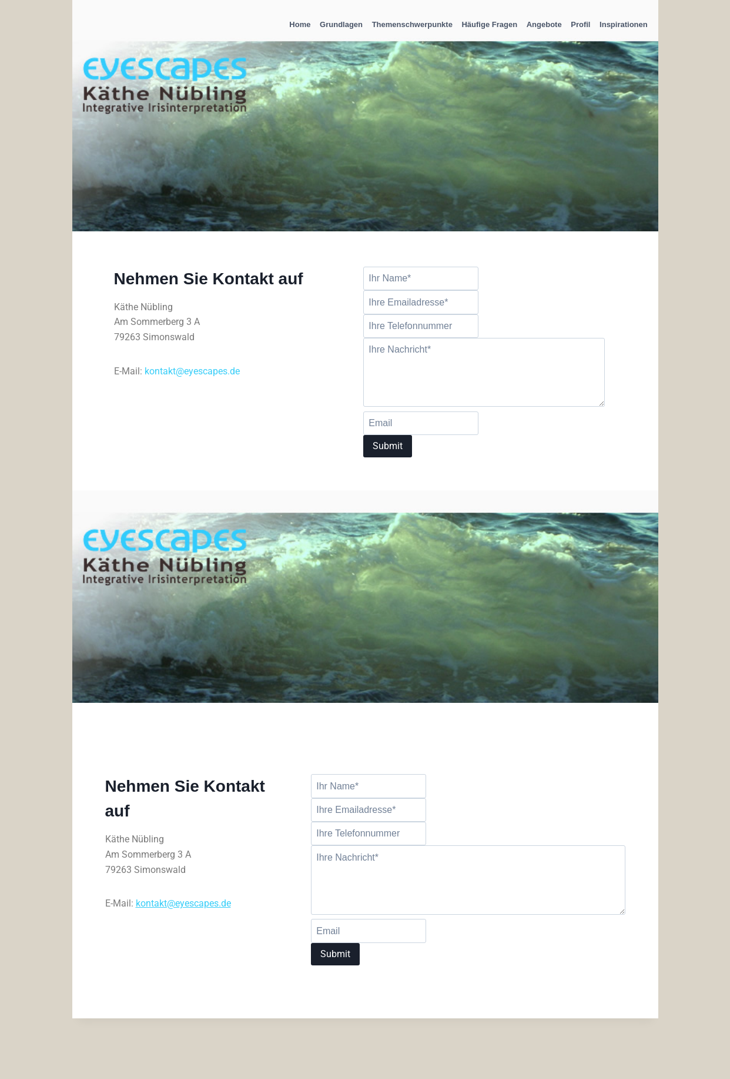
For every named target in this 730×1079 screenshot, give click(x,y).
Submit (388, 445)
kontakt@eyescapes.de (192, 371)
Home (299, 24)
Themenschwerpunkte (412, 24)
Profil (580, 24)
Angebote (544, 24)
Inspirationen (624, 24)
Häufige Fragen (489, 24)
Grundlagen (341, 24)
